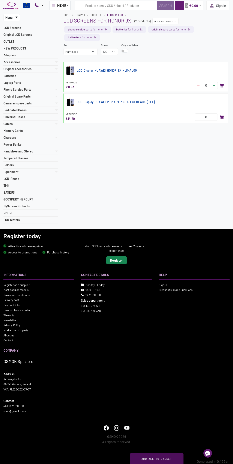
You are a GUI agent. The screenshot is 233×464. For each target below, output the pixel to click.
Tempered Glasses (15, 158)
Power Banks (12, 144)
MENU (58, 5)
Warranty (9, 315)
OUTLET (8, 41)
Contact (8, 340)
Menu (11, 17)
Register (116, 260)
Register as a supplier (16, 284)
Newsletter (10, 320)
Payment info (11, 305)
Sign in (217, 5)
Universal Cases (14, 117)
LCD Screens (12, 28)
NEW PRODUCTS (14, 48)
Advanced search (165, 21)
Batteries (9, 76)
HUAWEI (80, 14)
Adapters (9, 55)
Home (66, 14)
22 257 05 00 (93, 295)
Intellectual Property (16, 330)
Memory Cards (13, 131)
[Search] (165, 5)
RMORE (8, 213)
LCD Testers (11, 220)
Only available (129, 45)
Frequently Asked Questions (175, 290)
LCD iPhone (11, 179)
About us (8, 335)
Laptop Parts (12, 82)
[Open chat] (208, 453)
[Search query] (116, 5)
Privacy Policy (11, 325)
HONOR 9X (96, 14)
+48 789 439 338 (91, 310)
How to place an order (16, 310)
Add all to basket (156, 458)
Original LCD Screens (17, 34)
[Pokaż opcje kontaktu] (39, 6)
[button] (189, 5)
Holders (8, 165)
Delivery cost (11, 300)
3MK (6, 185)
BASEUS (9, 192)
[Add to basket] (222, 85)
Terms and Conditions (16, 295)
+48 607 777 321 (90, 305)
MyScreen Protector (17, 206)
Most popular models (16, 290)
